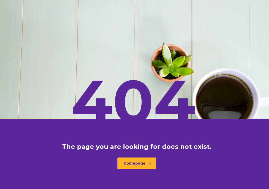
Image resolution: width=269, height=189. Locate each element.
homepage (137, 163)
